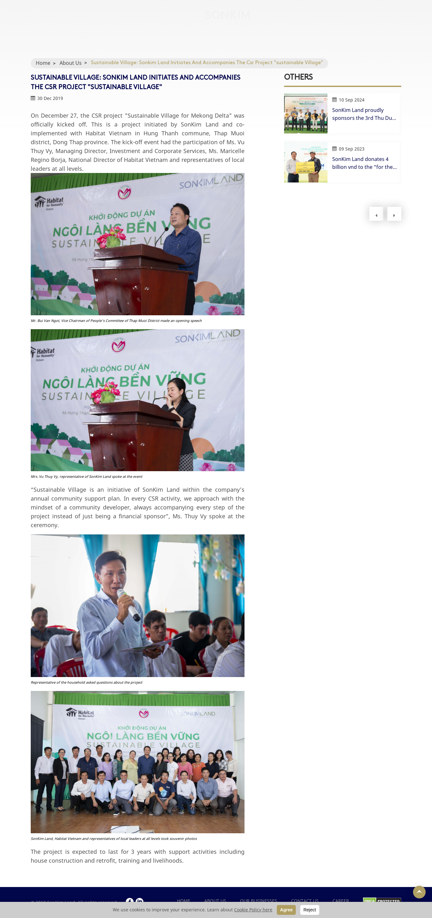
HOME (50, 24)
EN (414, 24)
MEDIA (278, 24)
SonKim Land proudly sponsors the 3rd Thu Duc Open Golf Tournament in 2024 (363, 114)
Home (43, 62)
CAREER (380, 24)
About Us (71, 62)
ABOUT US (88, 24)
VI (402, 24)
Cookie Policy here (253, 910)
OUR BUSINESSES (141, 24)
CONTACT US (329, 24)
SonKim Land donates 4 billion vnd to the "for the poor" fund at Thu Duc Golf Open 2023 (365, 163)
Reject (309, 909)
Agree (286, 909)
